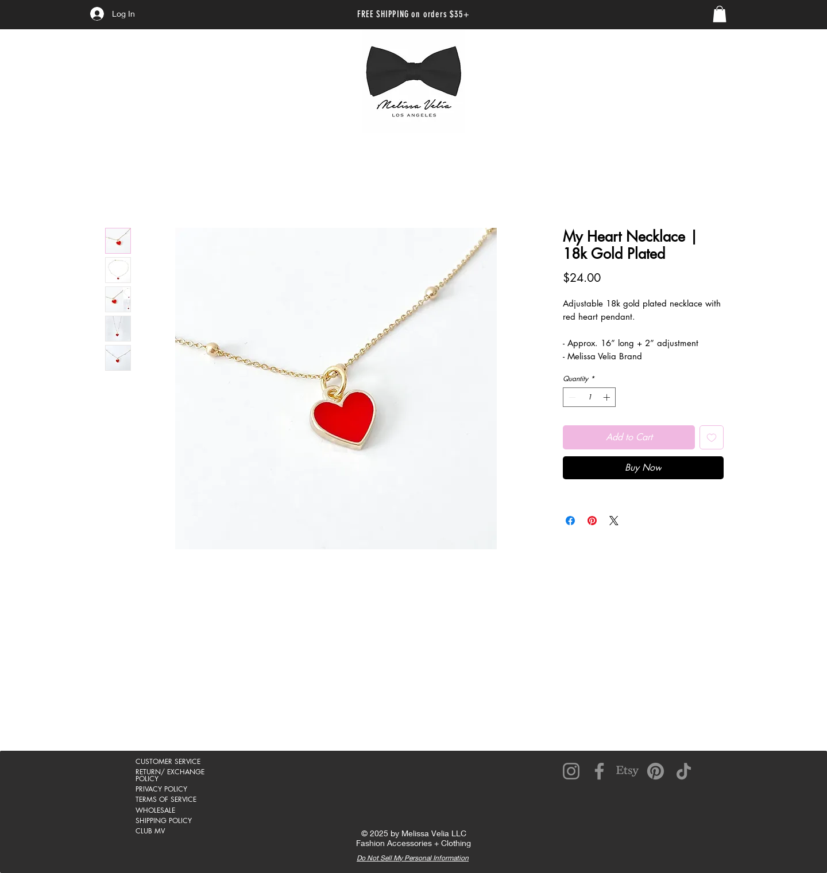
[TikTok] (684, 771)
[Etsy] (627, 771)
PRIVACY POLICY (161, 789)
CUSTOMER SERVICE (168, 761)
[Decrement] (571, 397)
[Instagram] (571, 771)
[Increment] (607, 397)
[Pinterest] (655, 771)
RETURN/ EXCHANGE (170, 772)
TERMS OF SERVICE (166, 799)
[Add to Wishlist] (712, 437)
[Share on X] (614, 520)
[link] (719, 14)
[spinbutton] (589, 397)
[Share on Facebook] (570, 520)
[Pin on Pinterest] (592, 520)
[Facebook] (599, 771)
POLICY (147, 778)
